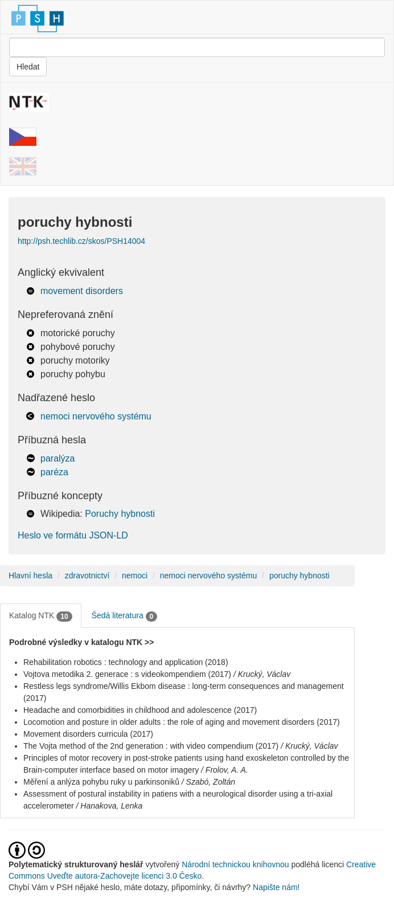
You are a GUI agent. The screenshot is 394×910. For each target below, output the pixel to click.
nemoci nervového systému (95, 416)
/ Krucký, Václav (261, 674)
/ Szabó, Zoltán (208, 781)
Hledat (28, 66)
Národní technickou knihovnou (235, 864)
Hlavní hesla (30, 575)
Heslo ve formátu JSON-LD (73, 535)
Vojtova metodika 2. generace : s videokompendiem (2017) (127, 674)
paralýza (57, 458)
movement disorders (81, 291)
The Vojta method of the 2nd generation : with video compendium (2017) (150, 745)
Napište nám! (276, 887)
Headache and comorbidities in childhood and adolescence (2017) (140, 710)
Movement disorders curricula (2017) (88, 733)
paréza (54, 472)
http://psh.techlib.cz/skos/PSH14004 (81, 241)
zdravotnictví (87, 575)
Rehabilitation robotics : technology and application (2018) (125, 662)
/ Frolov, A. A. (224, 769)
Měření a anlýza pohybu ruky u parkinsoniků (101, 781)
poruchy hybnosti (299, 575)
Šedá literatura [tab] (125, 616)
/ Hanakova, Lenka (109, 805)
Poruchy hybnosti (120, 514)
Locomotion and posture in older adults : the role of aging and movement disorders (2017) (181, 722)
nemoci (134, 575)
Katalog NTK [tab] (40, 616)
